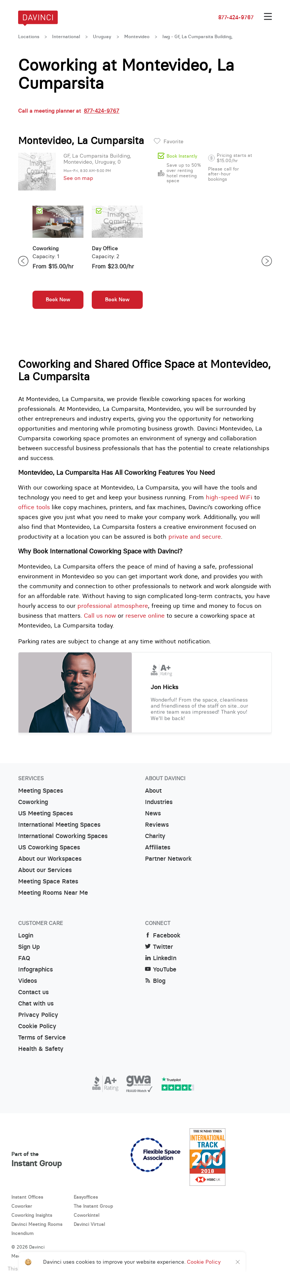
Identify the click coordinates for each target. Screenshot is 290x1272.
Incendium (22, 1233)
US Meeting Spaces (45, 813)
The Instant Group (93, 1206)
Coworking (33, 802)
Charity (155, 836)
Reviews (157, 824)
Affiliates (157, 847)
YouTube (160, 969)
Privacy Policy (38, 1014)
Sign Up (29, 946)
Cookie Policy (37, 1026)
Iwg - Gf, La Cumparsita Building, (197, 36)
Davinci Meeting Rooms (36, 1224)
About (153, 790)
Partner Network (168, 858)
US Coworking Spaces (49, 847)
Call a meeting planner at (68, 111)
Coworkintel (86, 1215)
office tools (34, 507)
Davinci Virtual (89, 1224)
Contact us (33, 992)
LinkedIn (160, 958)
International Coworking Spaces (63, 836)
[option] (58, 261)
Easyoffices (86, 1197)
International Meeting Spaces (59, 824)
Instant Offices (27, 1197)
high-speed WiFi (229, 497)
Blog (155, 980)
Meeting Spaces (40, 790)
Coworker (21, 1206)
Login (25, 935)
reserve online (145, 615)
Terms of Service (42, 1037)
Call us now (100, 615)
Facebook (162, 935)
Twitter (159, 946)
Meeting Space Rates (48, 881)
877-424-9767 (236, 17)
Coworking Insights (31, 1215)
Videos (27, 980)
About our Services (45, 870)
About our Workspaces (50, 858)
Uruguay (102, 36)
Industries (159, 802)
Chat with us (36, 1003)
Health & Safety (40, 1048)
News (153, 813)
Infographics (35, 969)
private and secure (194, 536)
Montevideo (137, 36)
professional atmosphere (112, 605)
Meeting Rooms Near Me (53, 892)
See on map (78, 178)
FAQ (24, 958)
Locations (28, 36)
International (66, 36)
